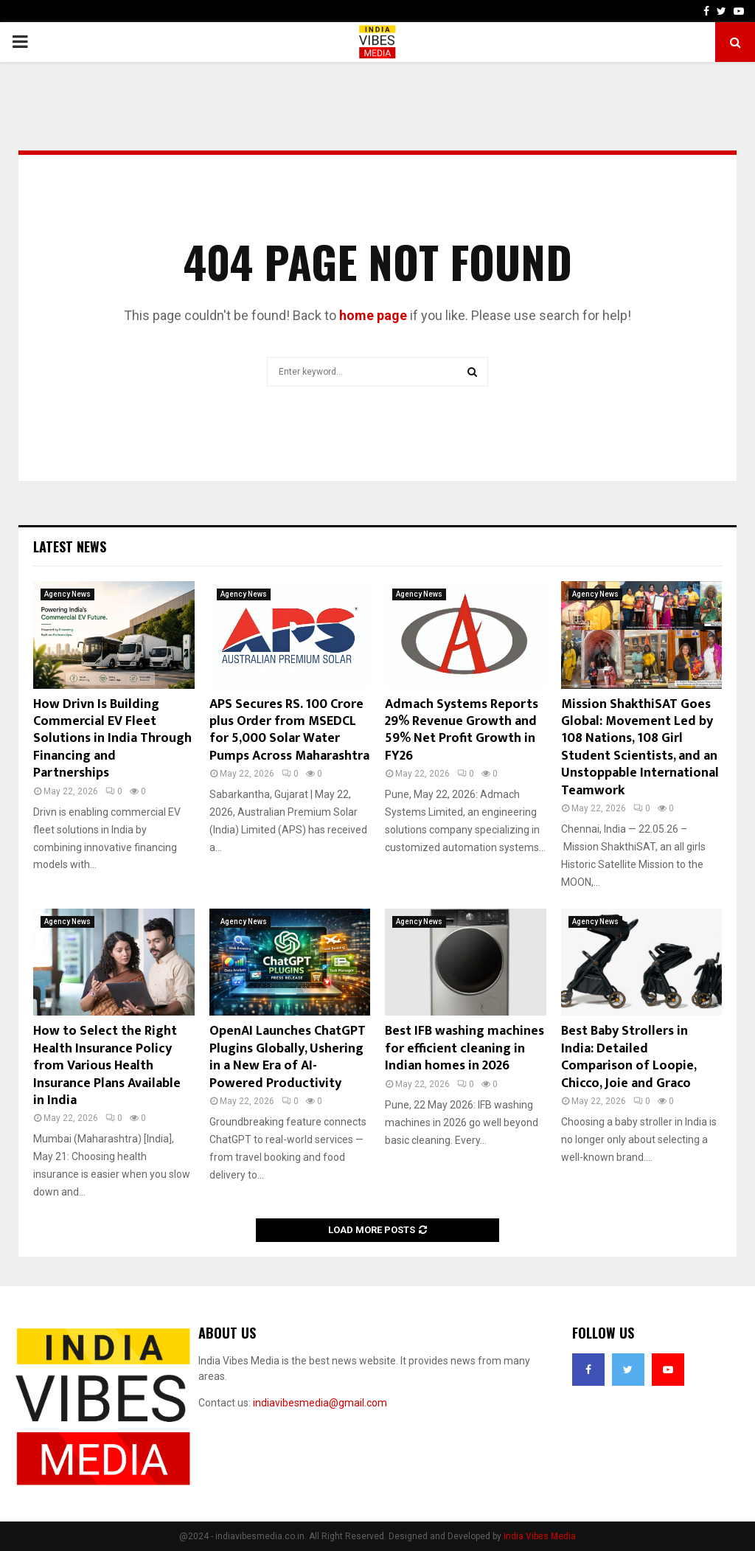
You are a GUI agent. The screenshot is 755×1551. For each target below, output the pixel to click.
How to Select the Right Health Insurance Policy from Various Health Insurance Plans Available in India (107, 1065)
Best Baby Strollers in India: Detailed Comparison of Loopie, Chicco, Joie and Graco (628, 1057)
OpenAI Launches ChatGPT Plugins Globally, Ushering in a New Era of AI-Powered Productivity (287, 1057)
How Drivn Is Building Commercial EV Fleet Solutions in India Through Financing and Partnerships (112, 739)
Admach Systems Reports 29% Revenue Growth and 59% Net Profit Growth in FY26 (461, 730)
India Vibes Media (540, 1536)
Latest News (69, 546)
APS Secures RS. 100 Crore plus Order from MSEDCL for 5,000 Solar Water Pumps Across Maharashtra (289, 730)
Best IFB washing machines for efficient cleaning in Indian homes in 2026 (464, 1048)
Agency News (67, 594)
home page (373, 315)
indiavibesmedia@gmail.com (320, 1403)
